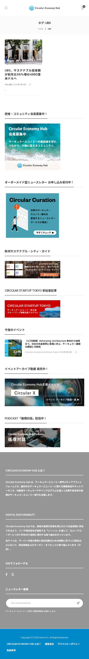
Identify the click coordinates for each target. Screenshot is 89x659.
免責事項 (11, 650)
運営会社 (49, 644)
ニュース (13, 59)
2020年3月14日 (19, 84)
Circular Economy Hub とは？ (24, 644)
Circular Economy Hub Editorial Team (41, 352)
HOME (40, 29)
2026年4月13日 (65, 352)
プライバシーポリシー (69, 644)
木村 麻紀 (8, 84)
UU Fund (52, 530)
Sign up (78, 603)
